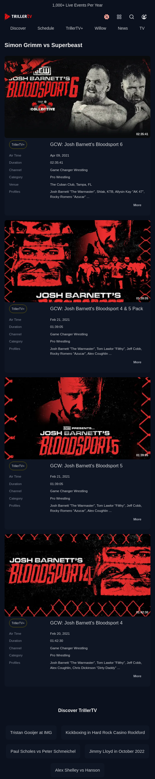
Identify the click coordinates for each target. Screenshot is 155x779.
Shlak (101, 191)
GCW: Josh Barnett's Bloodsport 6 (86, 144)
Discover (18, 28)
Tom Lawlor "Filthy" (111, 348)
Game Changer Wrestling (69, 170)
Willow (100, 28)
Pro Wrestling (60, 177)
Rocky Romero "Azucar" (68, 196)
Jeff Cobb (134, 348)
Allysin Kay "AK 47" (129, 191)
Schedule (46, 28)
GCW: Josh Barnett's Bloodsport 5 (86, 465)
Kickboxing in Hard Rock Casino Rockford (105, 732)
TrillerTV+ (74, 28)
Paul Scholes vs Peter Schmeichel (43, 751)
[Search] (131, 17)
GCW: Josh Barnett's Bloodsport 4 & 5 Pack (96, 308)
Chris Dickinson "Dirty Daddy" (94, 668)
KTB (110, 191)
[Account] (144, 17)
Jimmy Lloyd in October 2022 (116, 751)
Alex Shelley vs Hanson (77, 770)
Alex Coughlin (97, 353)
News (123, 28)
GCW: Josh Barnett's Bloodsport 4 (86, 623)
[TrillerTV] (18, 17)
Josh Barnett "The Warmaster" (72, 191)
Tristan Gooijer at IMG (31, 732)
